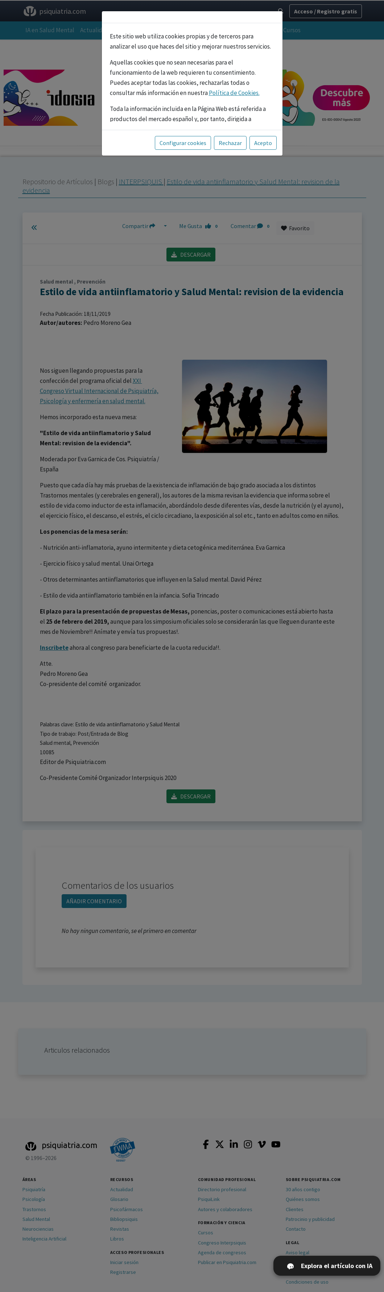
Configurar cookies (183, 142)
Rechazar (230, 142)
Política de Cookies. (234, 93)
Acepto (263, 142)
